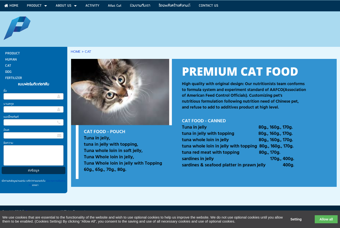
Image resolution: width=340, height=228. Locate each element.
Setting (296, 219)
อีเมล (6, 129)
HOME (76, 51)
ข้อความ (8, 142)
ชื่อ (5, 90)
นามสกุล (9, 103)
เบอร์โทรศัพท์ (11, 116)
